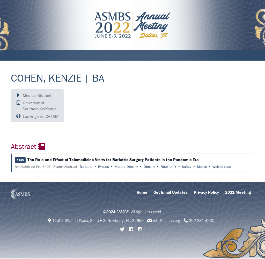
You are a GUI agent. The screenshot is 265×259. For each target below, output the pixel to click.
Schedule (40, 55)
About (19, 55)
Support (137, 55)
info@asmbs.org (166, 221)
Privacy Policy (206, 192)
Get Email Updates (170, 192)
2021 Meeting (238, 192)
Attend (63, 55)
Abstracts (112, 55)
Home (142, 192)
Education (85, 55)
